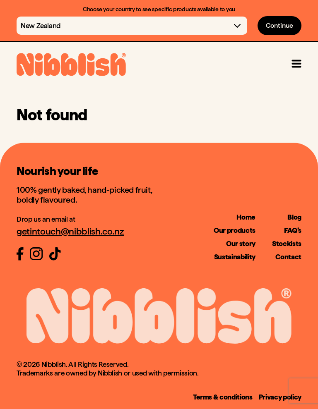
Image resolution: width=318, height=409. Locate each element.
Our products (234, 230)
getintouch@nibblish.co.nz (70, 231)
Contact (288, 257)
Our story (240, 243)
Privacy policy (280, 397)
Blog (294, 217)
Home (245, 217)
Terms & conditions (223, 397)
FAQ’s (292, 230)
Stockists (286, 243)
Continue (279, 25)
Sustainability (234, 257)
